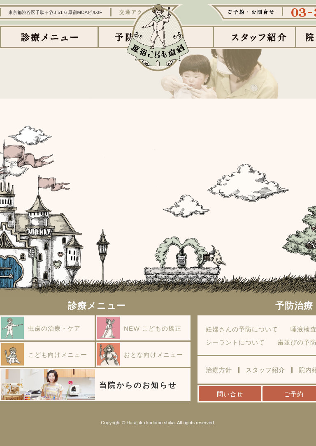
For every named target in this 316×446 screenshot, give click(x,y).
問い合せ (230, 394)
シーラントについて (235, 342)
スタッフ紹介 (265, 370)
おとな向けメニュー (140, 354)
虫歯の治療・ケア (41, 328)
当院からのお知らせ (89, 384)
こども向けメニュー (44, 354)
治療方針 (219, 370)
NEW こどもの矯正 (139, 328)
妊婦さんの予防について (242, 329)
